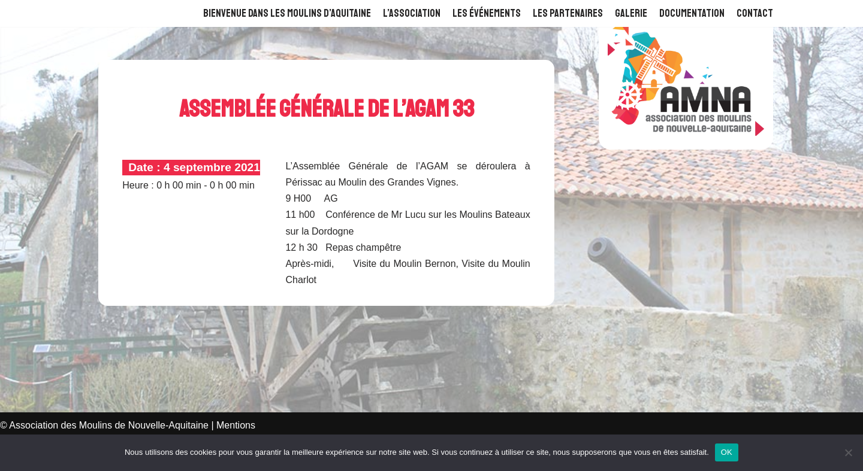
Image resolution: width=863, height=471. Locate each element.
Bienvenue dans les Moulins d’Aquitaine (287, 13)
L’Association (411, 13)
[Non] (848, 452)
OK (726, 452)
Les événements (486, 13)
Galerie (631, 13)
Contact (755, 13)
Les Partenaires (568, 13)
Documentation (692, 13)
